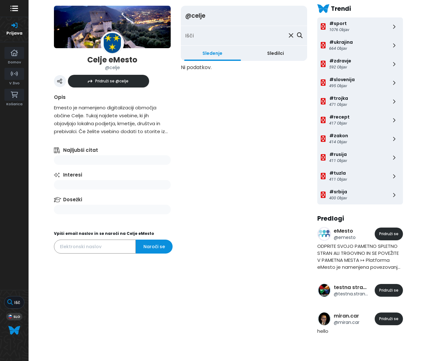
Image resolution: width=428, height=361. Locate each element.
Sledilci (275, 53)
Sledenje (212, 53)
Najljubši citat (80, 150)
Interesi (72, 174)
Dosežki (72, 199)
